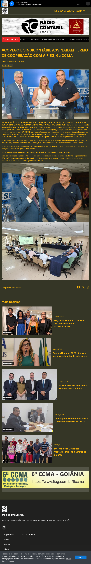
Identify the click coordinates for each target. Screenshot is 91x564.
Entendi (81, 557)
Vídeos (6, 539)
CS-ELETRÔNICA (28, 535)
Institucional (7, 66)
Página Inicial (9, 535)
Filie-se (6, 549)
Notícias (7, 544)
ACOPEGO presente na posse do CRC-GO (52, 39)
